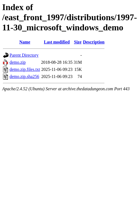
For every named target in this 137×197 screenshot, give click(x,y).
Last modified (57, 42)
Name (24, 42)
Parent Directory (24, 55)
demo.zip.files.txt (25, 69)
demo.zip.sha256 (24, 76)
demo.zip (18, 62)
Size (78, 42)
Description (94, 42)
